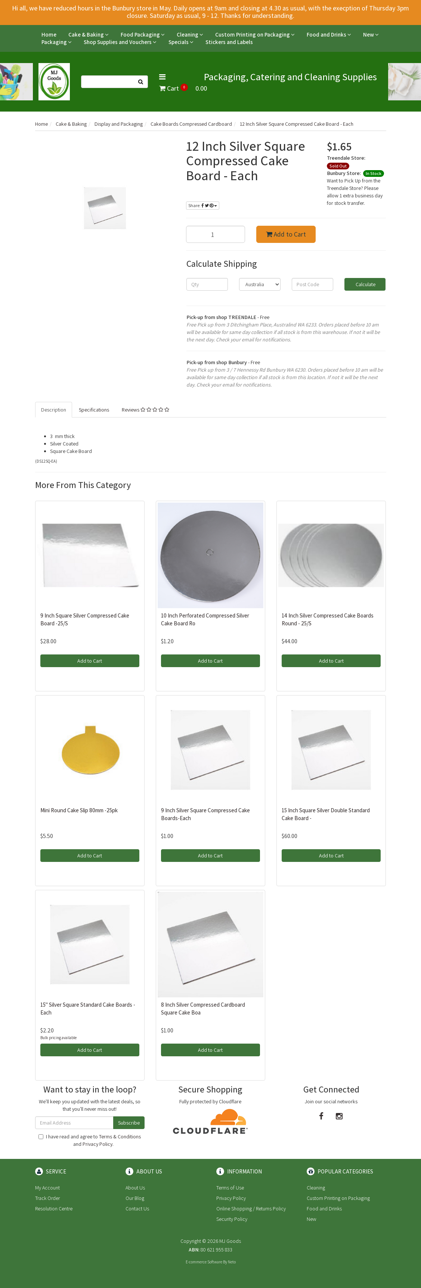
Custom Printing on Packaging (255, 34)
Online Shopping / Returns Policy (251, 1208)
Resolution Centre (53, 1208)
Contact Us (137, 1208)
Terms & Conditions (120, 1136)
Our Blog (135, 1198)
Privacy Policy (97, 1144)
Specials (181, 42)
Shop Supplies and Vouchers (120, 42)
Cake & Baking (88, 34)
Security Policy (231, 1219)
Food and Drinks (329, 34)
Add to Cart (286, 234)
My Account (47, 1187)
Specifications (94, 409)
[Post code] (312, 284)
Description (53, 409)
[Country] (260, 284)
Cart (183, 88)
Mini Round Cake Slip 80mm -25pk (79, 810)
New (371, 34)
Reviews (145, 409)
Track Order (47, 1198)
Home (48, 34)
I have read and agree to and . (89, 1140)
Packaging (56, 42)
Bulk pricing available (58, 1037)
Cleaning (190, 34)
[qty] (207, 284)
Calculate (365, 284)
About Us (135, 1187)
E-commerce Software (204, 1261)
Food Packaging (143, 34)
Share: (202, 205)
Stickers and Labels (229, 42)
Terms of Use (230, 1187)
